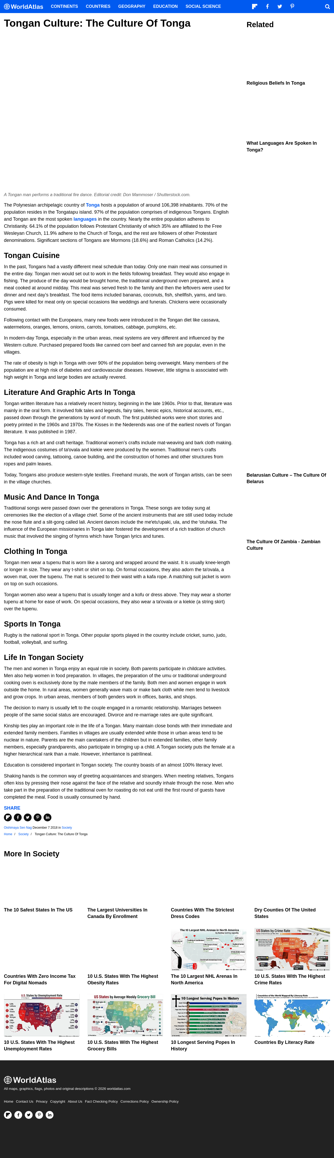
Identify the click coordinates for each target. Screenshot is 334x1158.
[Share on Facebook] (18, 817)
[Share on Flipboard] (8, 817)
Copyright (57, 1101)
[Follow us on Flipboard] (8, 1115)
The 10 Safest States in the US (38, 910)
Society (67, 827)
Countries (98, 6)
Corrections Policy (134, 1101)
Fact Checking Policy (101, 1101)
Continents (64, 6)
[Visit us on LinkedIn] (49, 1115)
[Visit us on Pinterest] (39, 1115)
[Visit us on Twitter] (29, 1115)
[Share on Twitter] (28, 817)
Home (8, 1101)
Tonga (93, 205)
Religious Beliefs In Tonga (276, 83)
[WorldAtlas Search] (327, 6)
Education (165, 6)
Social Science (203, 6)
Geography (131, 6)
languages (85, 219)
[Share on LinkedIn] (47, 817)
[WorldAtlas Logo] (25, 7)
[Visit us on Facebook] (18, 1115)
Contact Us (24, 1101)
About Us (75, 1101)
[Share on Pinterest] (37, 817)
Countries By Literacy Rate (284, 1042)
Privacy (41, 1101)
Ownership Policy (164, 1101)
